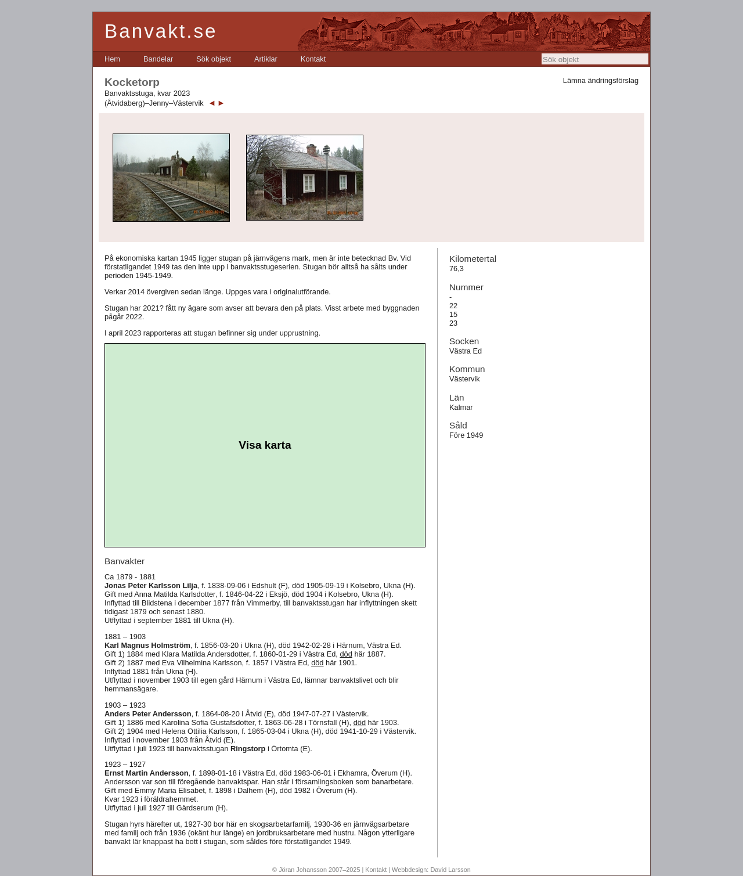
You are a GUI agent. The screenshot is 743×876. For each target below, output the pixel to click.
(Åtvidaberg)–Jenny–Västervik (154, 103)
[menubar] (215, 59)
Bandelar (158, 59)
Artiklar (265, 59)
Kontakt (313, 59)
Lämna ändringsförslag (601, 80)
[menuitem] (112, 59)
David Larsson (450, 869)
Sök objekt (213, 59)
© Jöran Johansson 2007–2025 (316, 869)
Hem (112, 59)
